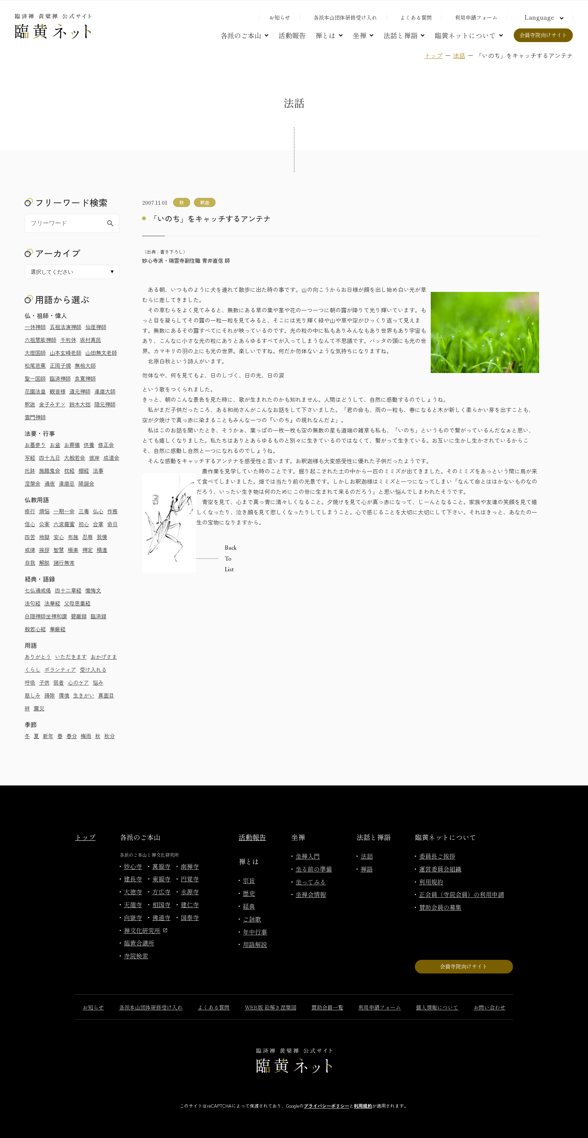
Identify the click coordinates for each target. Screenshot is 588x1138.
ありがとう (38, 656)
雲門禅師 (35, 417)
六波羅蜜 (64, 524)
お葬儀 (72, 444)
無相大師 (85, 365)
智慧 (58, 549)
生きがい (83, 695)
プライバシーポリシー (326, 1105)
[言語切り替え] (543, 17)
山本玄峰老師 (65, 352)
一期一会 (64, 511)
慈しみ (33, 695)
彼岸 (94, 457)
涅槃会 (33, 483)
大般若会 (74, 457)
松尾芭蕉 (35, 365)
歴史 (249, 893)
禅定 (87, 549)
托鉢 (30, 470)
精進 (102, 549)
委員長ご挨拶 (437, 856)
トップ (433, 55)
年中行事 (255, 931)
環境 (64, 695)
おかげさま (104, 656)
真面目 (106, 695)
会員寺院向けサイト (543, 35)
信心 (30, 524)
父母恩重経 (77, 603)
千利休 (68, 339)
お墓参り (35, 444)
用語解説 (255, 944)
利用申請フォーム (476, 17)
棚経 (83, 470)
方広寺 (161, 891)
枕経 (69, 470)
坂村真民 (90, 339)
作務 (112, 511)
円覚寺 (190, 878)
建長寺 (133, 878)
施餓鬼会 (49, 470)
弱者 (58, 682)
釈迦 (30, 404)
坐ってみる (311, 881)
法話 (459, 55)
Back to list (198, 558)
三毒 (83, 511)
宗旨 (249, 880)
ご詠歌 (252, 918)
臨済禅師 (60, 378)
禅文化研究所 (145, 930)
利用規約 (431, 881)
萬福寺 (161, 866)
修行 (30, 511)
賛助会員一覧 (327, 1007)
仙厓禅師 (95, 327)
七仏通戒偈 (38, 590)
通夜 (49, 483)
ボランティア (60, 669)
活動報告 (292, 35)
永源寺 (190, 891)
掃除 (49, 695)
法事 (98, 470)
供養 (89, 444)
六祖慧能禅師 (40, 339)
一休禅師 (35, 327)
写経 (30, 457)
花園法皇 (35, 391)
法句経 (33, 603)
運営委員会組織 (440, 868)
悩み (98, 682)
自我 (30, 562)
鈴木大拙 (80, 404)
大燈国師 (35, 352)
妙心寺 (133, 866)
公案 (44, 524)
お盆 (55, 444)
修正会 (106, 444)
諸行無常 (64, 562)
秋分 (109, 736)
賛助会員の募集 (440, 907)
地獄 (44, 537)
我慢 (102, 537)
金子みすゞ (52, 404)
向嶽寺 (133, 917)
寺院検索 (136, 955)
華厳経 (58, 629)
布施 (73, 537)
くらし (33, 669)
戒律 (30, 549)
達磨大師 (105, 391)
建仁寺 (190, 904)
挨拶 (44, 549)
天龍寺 (133, 904)
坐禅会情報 (311, 894)
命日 (112, 524)
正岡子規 (60, 365)
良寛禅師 (85, 378)
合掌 (98, 524)
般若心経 (35, 629)
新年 (48, 736)
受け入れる (93, 669)
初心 (83, 524)
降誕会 (86, 483)
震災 (39, 708)
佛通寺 (161, 917)
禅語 (367, 868)
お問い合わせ (489, 1007)
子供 (44, 682)
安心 (58, 537)
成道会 (111, 457)
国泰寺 (190, 917)
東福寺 (161, 878)
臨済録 (98, 616)
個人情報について (437, 1007)
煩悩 (44, 511)
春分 (71, 736)
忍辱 (87, 537)
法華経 (52, 603)
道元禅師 (80, 391)
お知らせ (279, 17)
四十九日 (49, 457)
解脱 (44, 562)
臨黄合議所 (139, 942)
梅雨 (86, 736)
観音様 (58, 391)
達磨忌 (67, 483)
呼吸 (30, 682)
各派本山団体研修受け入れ (345, 17)
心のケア (78, 682)
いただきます (71, 656)
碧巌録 (79, 616)
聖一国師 (35, 378)
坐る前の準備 (314, 868)
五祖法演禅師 (65, 327)
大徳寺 (133, 891)
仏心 (98, 511)
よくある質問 (416, 17)
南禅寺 (190, 866)
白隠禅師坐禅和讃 (46, 616)
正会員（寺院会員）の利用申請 (461, 894)
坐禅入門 (308, 856)
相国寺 (161, 904)
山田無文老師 (101, 352)
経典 (249, 906)
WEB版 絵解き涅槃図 (270, 1007)
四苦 (30, 537)
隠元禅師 (105, 404)
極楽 (73, 549)
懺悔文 (93, 590)
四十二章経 (68, 590)
